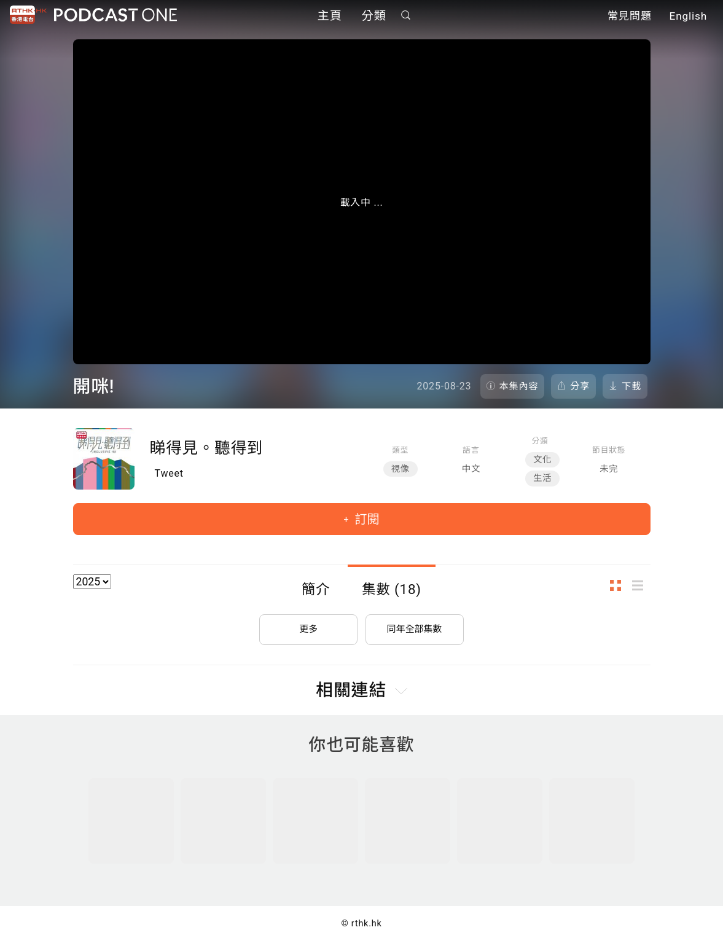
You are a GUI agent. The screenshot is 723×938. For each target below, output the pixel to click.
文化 (542, 460)
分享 (580, 386)
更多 (308, 624)
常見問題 (630, 17)
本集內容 (519, 386)
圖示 (619, 585)
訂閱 (365, 519)
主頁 (330, 17)
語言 (471, 450)
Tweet (169, 473)
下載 (631, 386)
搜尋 (405, 16)
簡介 (316, 589)
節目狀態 (608, 450)
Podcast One (115, 16)
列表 (641, 585)
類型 (400, 450)
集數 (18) (391, 589)
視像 (400, 469)
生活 (542, 478)
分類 (374, 17)
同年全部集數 (414, 624)
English (688, 17)
